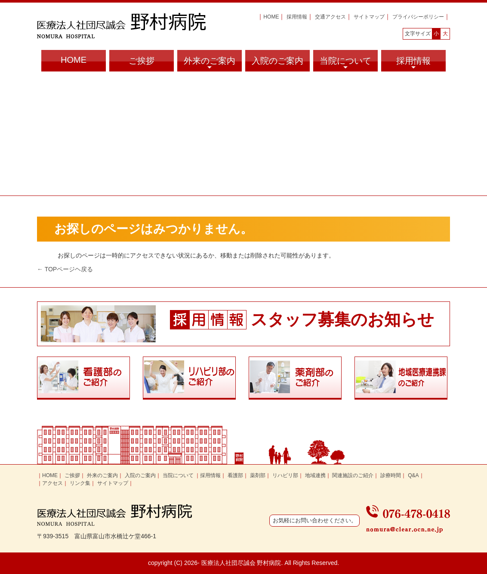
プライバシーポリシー (418, 17)
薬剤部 (257, 475)
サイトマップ (369, 17)
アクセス (52, 483)
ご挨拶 (141, 60)
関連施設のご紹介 (352, 475)
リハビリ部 (285, 475)
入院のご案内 (277, 60)
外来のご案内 (209, 63)
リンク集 (80, 483)
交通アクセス (330, 17)
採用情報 (297, 17)
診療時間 (390, 475)
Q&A (413, 475)
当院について (345, 63)
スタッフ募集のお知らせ (342, 319)
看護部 (235, 475)
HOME (271, 17)
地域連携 (315, 475)
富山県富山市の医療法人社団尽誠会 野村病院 (121, 25)
